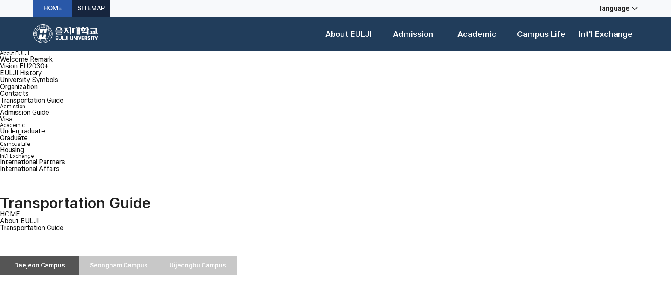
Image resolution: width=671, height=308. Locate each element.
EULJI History (21, 73)
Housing (12, 150)
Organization (19, 87)
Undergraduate (22, 131)
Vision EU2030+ (24, 66)
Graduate (14, 138)
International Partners (32, 162)
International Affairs (29, 169)
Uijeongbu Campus (197, 265)
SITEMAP (91, 8)
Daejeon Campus (39, 265)
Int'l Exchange (605, 34)
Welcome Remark (26, 59)
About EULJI (348, 34)
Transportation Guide (32, 100)
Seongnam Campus (119, 265)
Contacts (14, 93)
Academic (476, 34)
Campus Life (541, 34)
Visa (6, 119)
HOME (52, 8)
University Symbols (29, 80)
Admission (413, 34)
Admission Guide (24, 112)
